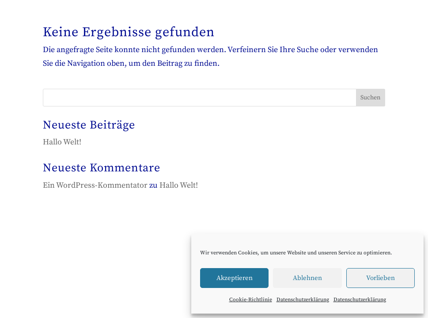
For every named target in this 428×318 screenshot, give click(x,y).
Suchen (370, 98)
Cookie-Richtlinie (250, 299)
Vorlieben (380, 278)
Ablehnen (307, 278)
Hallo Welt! (62, 142)
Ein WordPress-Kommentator (95, 185)
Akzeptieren (234, 278)
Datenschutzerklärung (302, 299)
